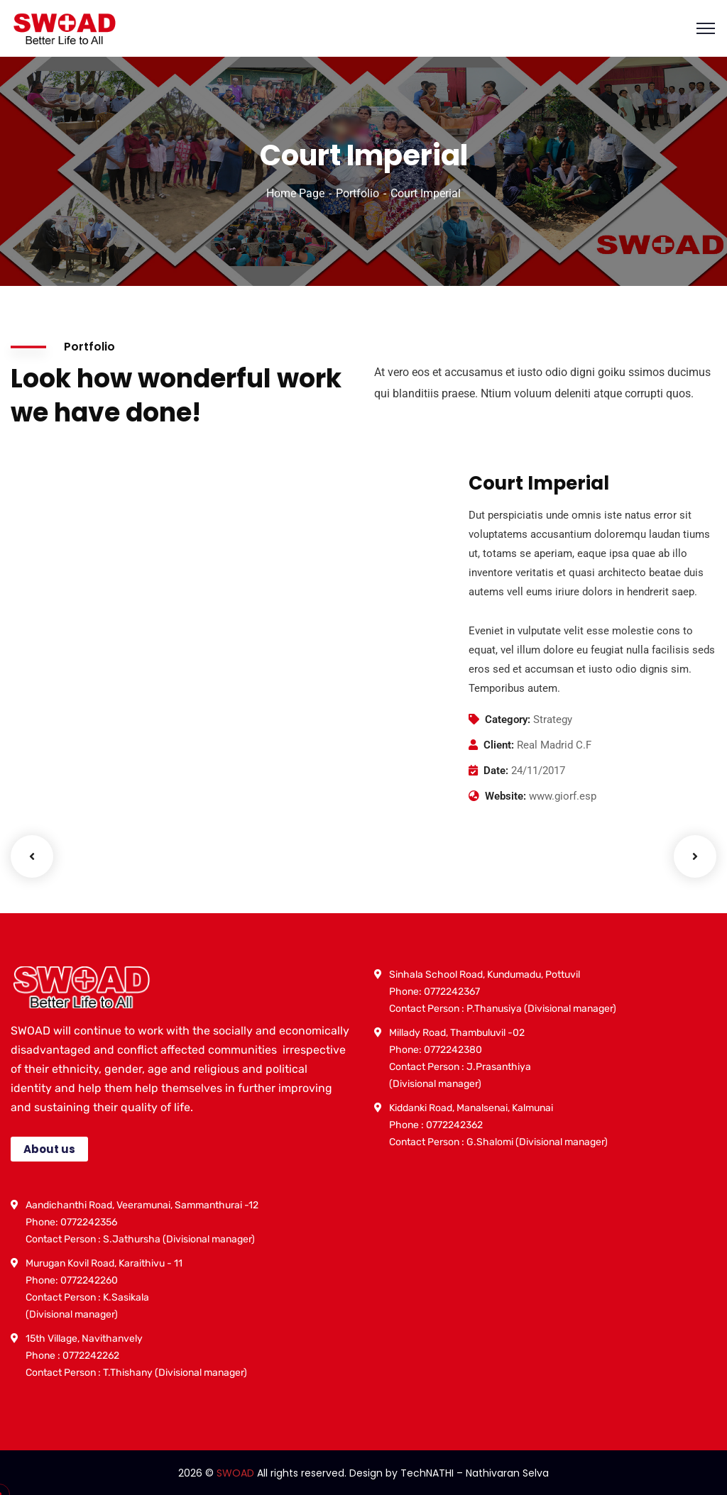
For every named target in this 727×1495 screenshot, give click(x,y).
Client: (498, 745)
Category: (507, 719)
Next (695, 856)
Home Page (295, 193)
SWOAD (235, 1473)
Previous (32, 856)
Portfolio (357, 193)
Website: (505, 796)
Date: (495, 770)
